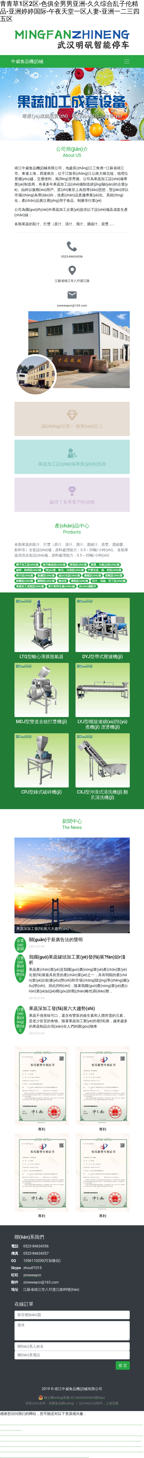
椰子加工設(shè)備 (27, 564)
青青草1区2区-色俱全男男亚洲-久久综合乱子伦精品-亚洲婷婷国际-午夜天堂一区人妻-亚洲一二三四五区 (69, 11)
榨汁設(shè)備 (24, 575)
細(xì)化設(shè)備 (69, 575)
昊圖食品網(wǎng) (61, 1403)
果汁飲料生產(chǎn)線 (61, 586)
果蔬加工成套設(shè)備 (30, 586)
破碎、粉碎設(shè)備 (28, 570)
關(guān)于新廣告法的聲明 (56, 939)
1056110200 (33, 1260)
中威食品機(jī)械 (27, 61)
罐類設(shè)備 (45, 581)
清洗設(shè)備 (78, 564)
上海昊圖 (112, 1403)
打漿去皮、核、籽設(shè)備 (104, 570)
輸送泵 (63, 581)
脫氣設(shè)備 (113, 575)
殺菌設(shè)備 (24, 581)
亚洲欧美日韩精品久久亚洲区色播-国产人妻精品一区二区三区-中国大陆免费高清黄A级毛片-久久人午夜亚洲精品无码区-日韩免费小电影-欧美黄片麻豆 (71, 1449)
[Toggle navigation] (126, 61)
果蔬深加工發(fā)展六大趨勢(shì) (62, 1008)
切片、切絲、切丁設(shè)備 (108, 581)
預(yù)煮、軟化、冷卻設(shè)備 (64, 570)
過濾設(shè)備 (45, 575)
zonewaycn (32, 1275)
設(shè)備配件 (87, 586)
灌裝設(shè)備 (79, 581)
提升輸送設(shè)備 (54, 564)
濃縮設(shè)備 (92, 575)
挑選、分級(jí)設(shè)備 (105, 564)
